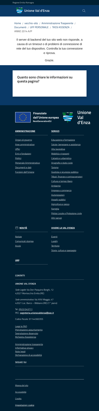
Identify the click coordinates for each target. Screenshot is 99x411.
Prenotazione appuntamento (29, 329)
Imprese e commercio (61, 190)
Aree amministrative (25, 144)
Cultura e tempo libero (61, 181)
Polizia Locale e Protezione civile (66, 213)
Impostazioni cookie (24, 405)
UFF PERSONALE (39, 27)
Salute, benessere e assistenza (66, 144)
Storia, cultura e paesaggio (63, 250)
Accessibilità (20, 392)
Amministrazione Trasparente (57, 23)
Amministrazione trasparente (29, 344)
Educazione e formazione (63, 140)
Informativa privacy (24, 348)
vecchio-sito (31, 23)
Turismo (54, 167)
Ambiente (56, 185)
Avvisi (18, 245)
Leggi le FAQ (21, 326)
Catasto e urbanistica (61, 158)
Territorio (55, 245)
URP (17, 260)
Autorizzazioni (57, 195)
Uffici (17, 149)
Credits (18, 398)
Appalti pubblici (58, 199)
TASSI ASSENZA (60, 27)
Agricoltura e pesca (60, 204)
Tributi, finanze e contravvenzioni (66, 176)
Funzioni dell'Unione (24, 172)
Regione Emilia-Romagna (23, 2)
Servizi (55, 131)
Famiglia (55, 208)
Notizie (18, 236)
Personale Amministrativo (27, 163)
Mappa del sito (21, 385)
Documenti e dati (23, 167)
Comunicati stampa (24, 241)
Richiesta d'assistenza (25, 337)
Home (17, 23)
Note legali (20, 351)
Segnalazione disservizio (26, 333)
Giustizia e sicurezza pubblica (64, 172)
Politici (18, 158)
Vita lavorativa (58, 149)
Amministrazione (25, 131)
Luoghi (54, 241)
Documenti (20, 27)
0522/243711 (26, 309)
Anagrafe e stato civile (62, 163)
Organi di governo (23, 140)
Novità (23, 228)
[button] (84, 10)
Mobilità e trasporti (60, 153)
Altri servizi (56, 218)
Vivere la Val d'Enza (63, 228)
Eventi (54, 236)
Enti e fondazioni (23, 153)
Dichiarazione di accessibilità (28, 355)
